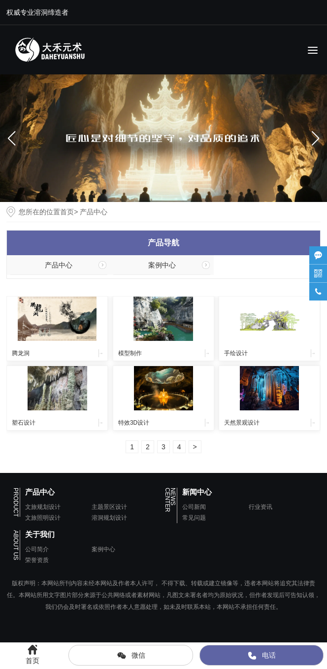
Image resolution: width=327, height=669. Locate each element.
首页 (67, 212)
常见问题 (194, 517)
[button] (315, 138)
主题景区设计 (109, 506)
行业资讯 (260, 506)
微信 (131, 656)
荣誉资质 (37, 560)
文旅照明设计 (43, 517)
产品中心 (58, 265)
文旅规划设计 (43, 506)
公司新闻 (194, 506)
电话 (261, 656)
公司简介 (37, 549)
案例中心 (162, 265)
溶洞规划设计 (109, 517)
